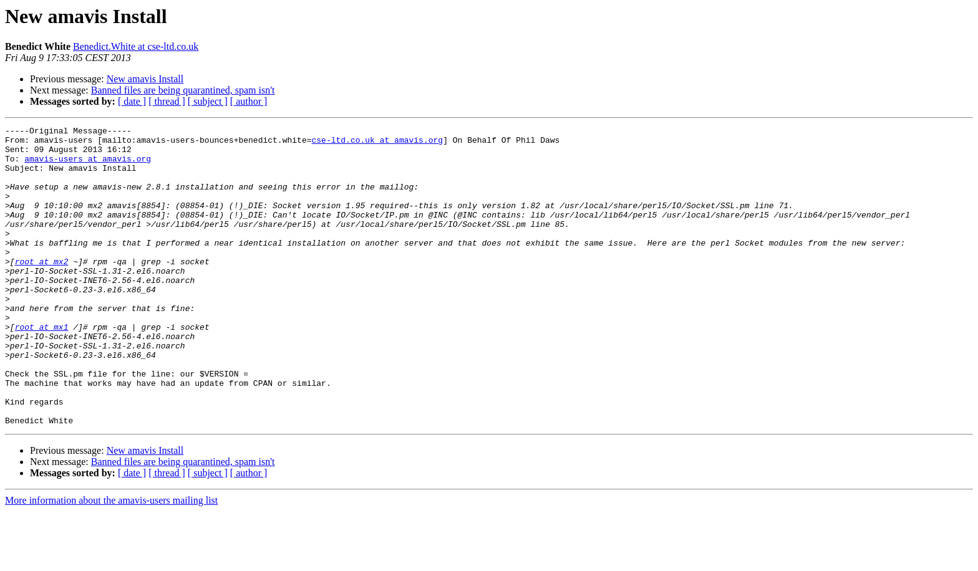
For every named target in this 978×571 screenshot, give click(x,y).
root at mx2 (42, 289)
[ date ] (132, 101)
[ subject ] (208, 101)
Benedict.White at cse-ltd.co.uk (135, 46)
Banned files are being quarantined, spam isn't (183, 90)
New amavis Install (145, 79)
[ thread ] (166, 101)
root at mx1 (42, 367)
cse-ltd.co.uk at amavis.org (377, 143)
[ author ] (249, 101)
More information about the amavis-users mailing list (111, 560)
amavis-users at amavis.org (87, 165)
